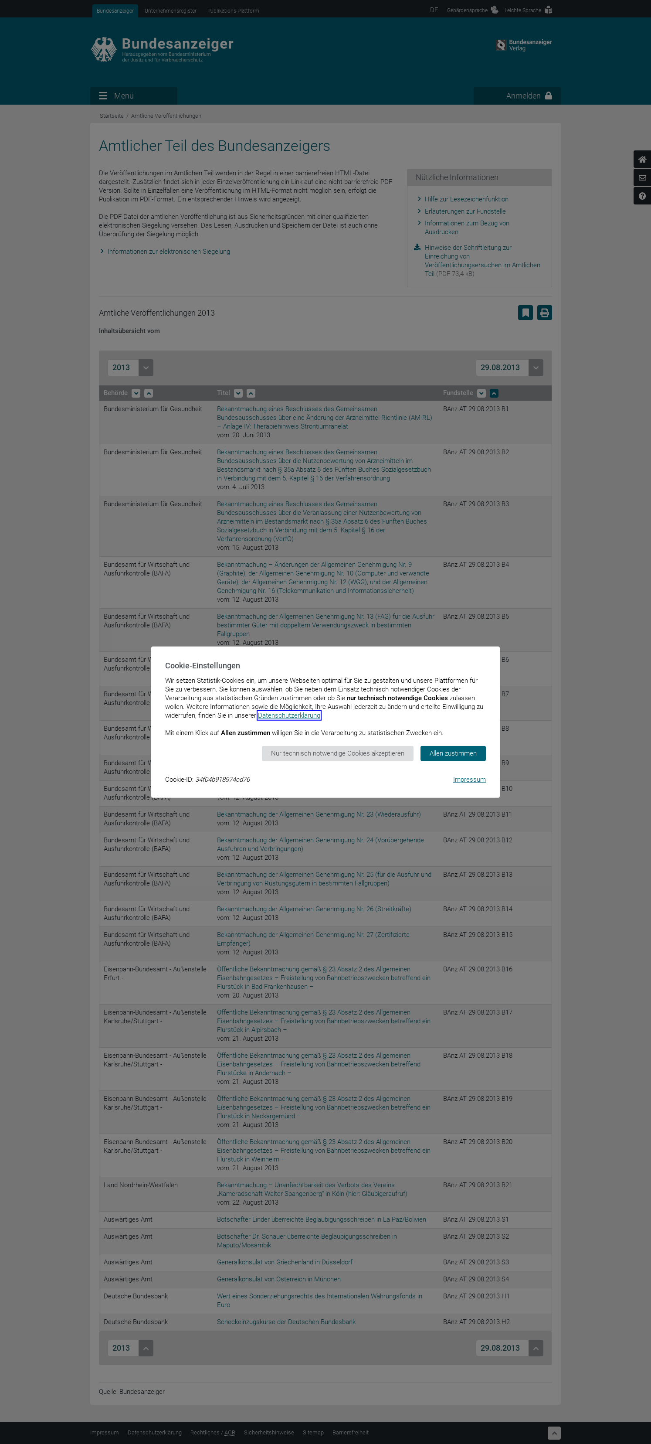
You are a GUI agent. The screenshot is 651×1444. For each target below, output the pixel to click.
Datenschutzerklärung (289, 715)
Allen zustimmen (453, 753)
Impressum (469, 779)
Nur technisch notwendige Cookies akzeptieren (337, 753)
